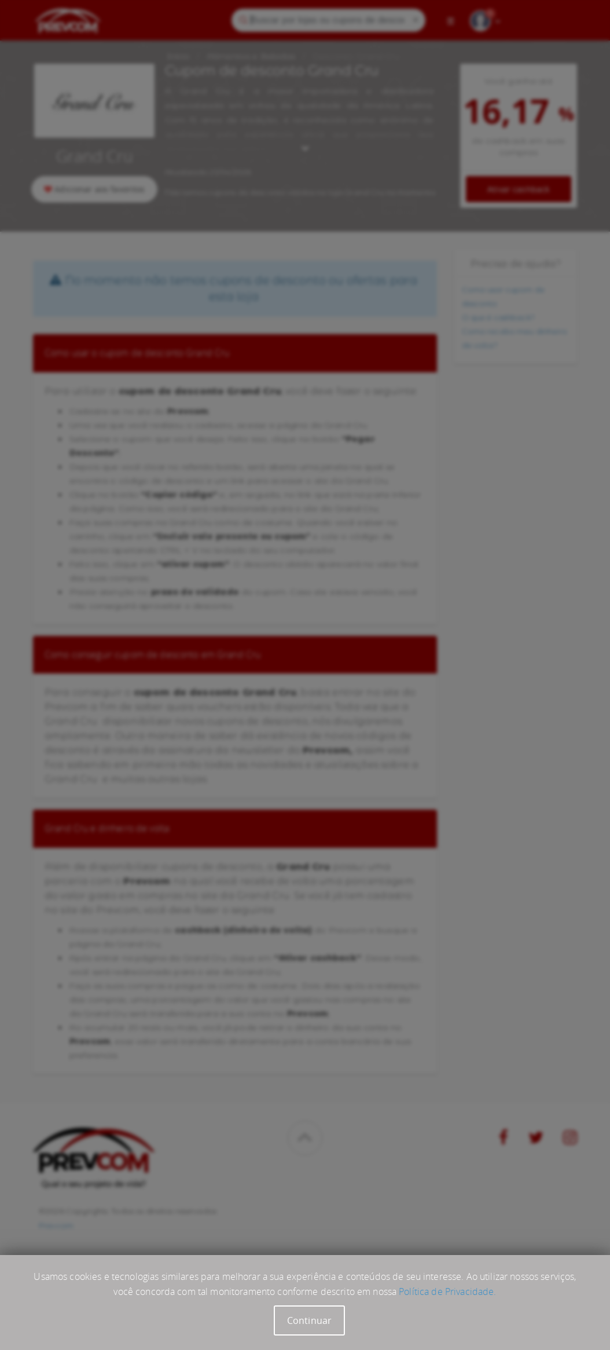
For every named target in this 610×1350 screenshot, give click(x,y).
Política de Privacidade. (447, 1291)
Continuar (309, 1320)
